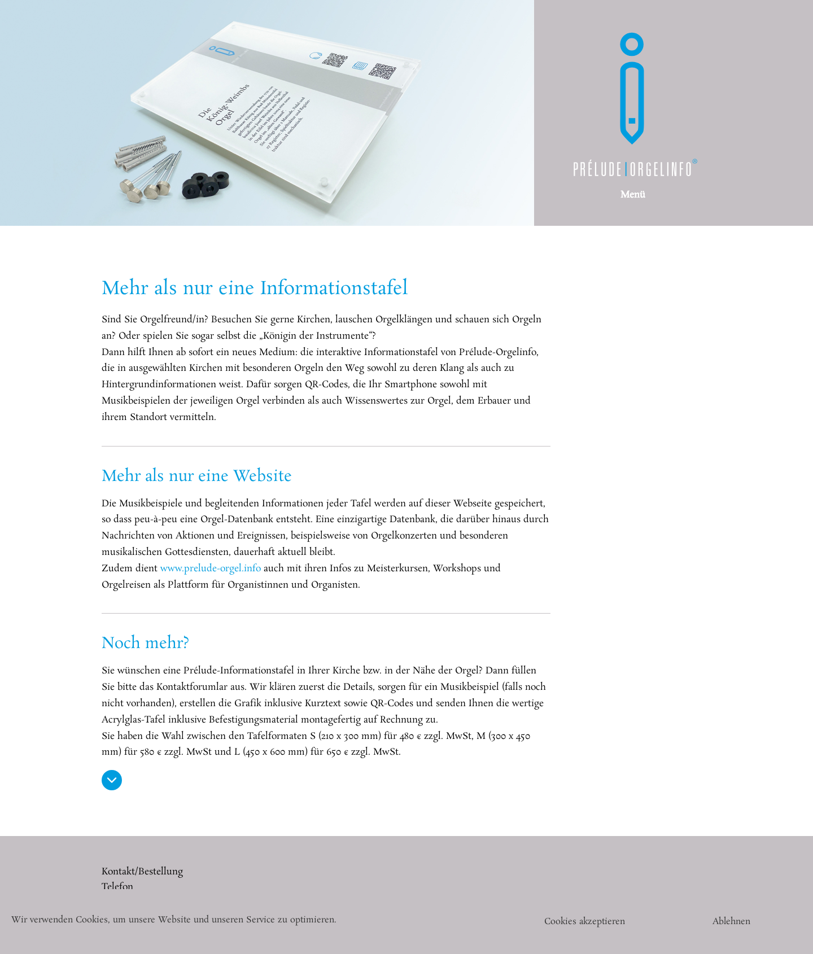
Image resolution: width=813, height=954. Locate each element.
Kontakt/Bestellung (142, 871)
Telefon (117, 887)
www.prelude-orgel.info (210, 568)
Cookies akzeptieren (584, 921)
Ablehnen (731, 921)
